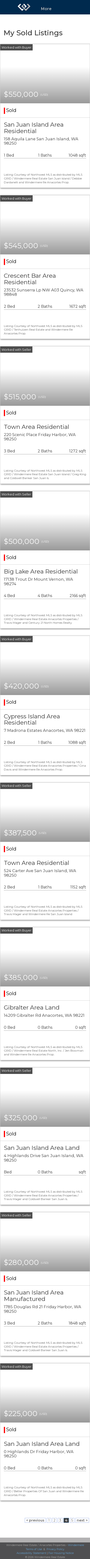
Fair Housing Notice (61, 1553)
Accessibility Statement (31, 1553)
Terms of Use (34, 1549)
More (46, 8)
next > (82, 1520)
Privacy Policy (55, 1549)
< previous (35, 1520)
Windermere (76, 1545)
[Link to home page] (24, 7)
